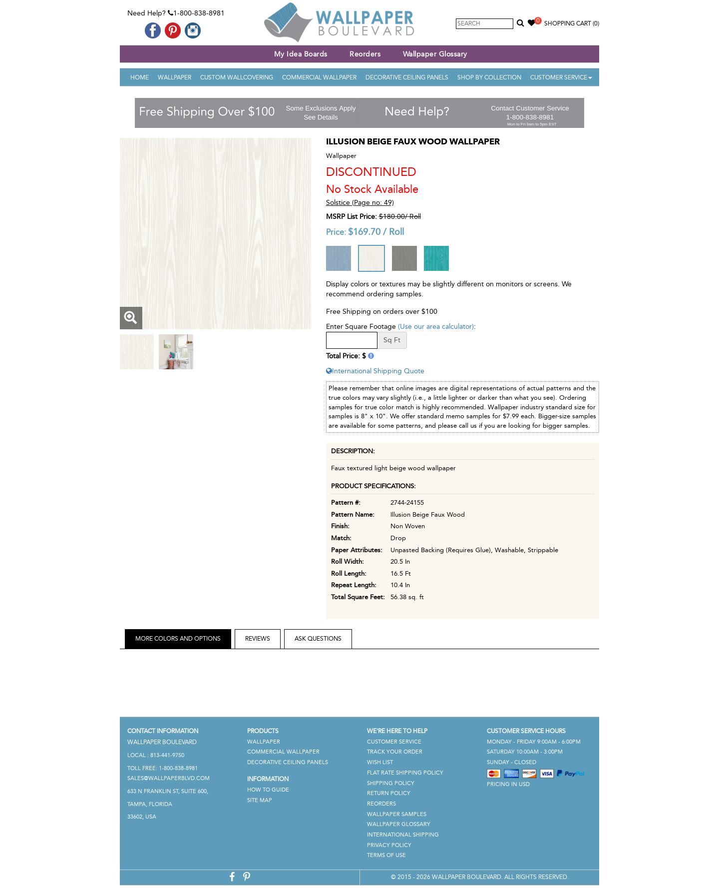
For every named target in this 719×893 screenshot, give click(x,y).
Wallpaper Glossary (435, 54)
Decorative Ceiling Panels (406, 77)
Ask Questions (318, 638)
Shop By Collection (489, 77)
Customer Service (561, 77)
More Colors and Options (178, 638)
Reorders (365, 54)
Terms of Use (386, 855)
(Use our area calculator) (436, 326)
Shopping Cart (571, 23)
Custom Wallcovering (236, 77)
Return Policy (388, 793)
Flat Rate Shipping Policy (405, 773)
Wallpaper (174, 77)
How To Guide (268, 790)
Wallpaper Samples (396, 814)
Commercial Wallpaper (319, 77)
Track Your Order (394, 752)
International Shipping (403, 835)
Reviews (257, 638)
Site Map (259, 800)
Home (139, 77)
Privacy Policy (389, 845)
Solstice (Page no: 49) (360, 202)
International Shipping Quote (375, 371)
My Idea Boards (301, 54)
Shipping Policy (390, 783)
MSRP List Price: (351, 216)
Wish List (380, 762)
